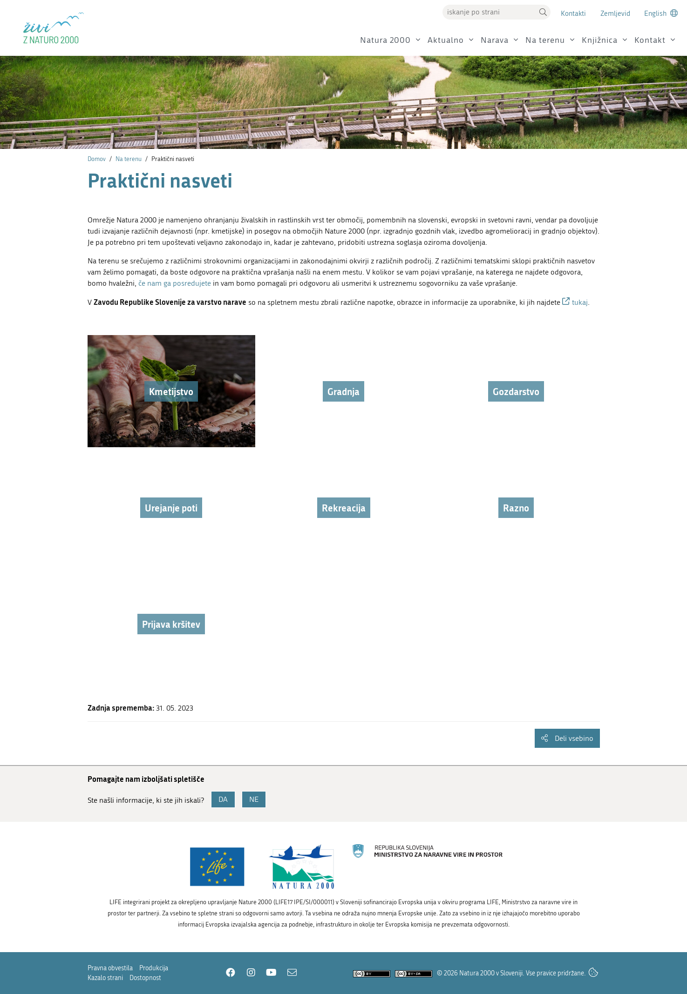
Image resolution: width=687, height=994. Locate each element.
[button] (543, 12)
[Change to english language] (661, 13)
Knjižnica (600, 40)
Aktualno (446, 40)
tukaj (580, 302)
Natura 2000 (385, 40)
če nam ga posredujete (174, 283)
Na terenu (545, 40)
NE (253, 799)
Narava (495, 40)
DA (223, 799)
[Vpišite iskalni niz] (489, 12)
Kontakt (650, 40)
